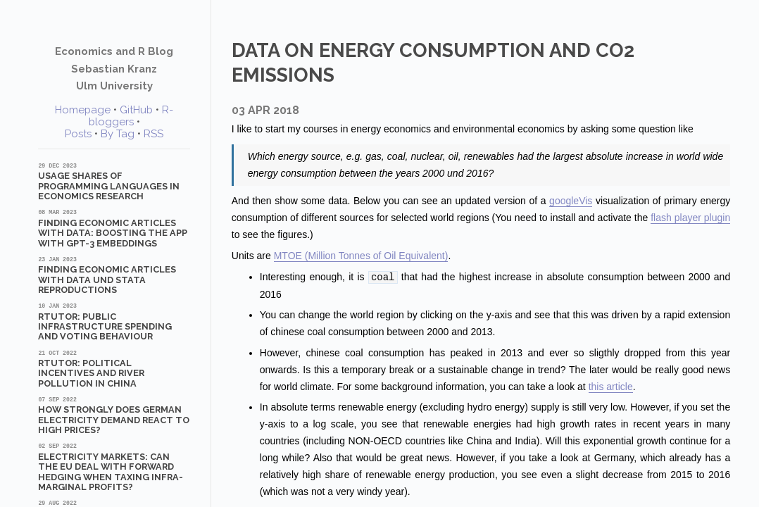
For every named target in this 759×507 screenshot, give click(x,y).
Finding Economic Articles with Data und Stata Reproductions (114, 275)
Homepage (83, 110)
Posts (78, 133)
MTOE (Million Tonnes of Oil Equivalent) (361, 255)
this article (611, 386)
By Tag (117, 133)
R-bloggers (131, 116)
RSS (153, 133)
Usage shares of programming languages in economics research (114, 181)
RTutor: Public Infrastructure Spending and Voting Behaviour (114, 321)
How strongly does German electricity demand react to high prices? (114, 415)
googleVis (570, 200)
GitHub (136, 110)
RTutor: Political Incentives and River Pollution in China (114, 369)
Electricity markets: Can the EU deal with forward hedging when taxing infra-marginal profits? (114, 467)
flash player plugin (690, 217)
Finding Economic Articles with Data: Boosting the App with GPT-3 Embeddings (114, 228)
